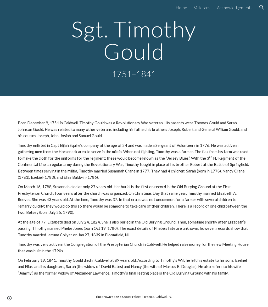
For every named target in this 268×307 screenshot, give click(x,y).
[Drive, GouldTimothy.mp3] (134, 109)
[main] (134, 48)
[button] (261, 7)
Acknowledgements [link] (234, 7)
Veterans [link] (202, 7)
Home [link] (181, 7)
